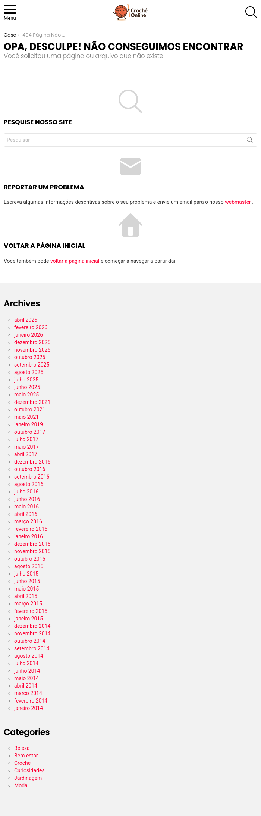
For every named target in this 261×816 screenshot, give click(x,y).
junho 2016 (27, 499)
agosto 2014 (28, 656)
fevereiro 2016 (30, 529)
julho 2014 (26, 663)
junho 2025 (27, 387)
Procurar (249, 141)
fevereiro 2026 (30, 327)
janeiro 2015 (28, 619)
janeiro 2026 (28, 335)
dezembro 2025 (32, 342)
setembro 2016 (31, 477)
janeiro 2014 (28, 708)
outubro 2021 (29, 409)
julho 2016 (26, 492)
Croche (22, 763)
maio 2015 (26, 589)
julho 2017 (26, 439)
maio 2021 (26, 417)
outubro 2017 (29, 432)
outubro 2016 (29, 469)
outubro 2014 (29, 641)
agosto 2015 (28, 566)
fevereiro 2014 (30, 701)
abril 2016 (25, 514)
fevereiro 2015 (30, 611)
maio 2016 (26, 507)
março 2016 (28, 521)
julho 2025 (26, 380)
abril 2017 (25, 454)
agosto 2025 (28, 372)
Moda (21, 785)
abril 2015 (25, 596)
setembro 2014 (31, 648)
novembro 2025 (32, 350)
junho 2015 (27, 581)
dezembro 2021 (32, 402)
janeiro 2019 (28, 424)
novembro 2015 (32, 551)
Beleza (22, 748)
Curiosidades (29, 770)
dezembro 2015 (32, 544)
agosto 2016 (28, 484)
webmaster (238, 202)
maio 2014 (26, 678)
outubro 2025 (29, 357)
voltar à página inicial (75, 261)
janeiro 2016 (28, 536)
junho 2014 (27, 671)
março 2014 (28, 693)
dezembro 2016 (32, 462)
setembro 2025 (31, 365)
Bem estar (26, 756)
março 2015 (28, 604)
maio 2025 (26, 395)
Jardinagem (28, 778)
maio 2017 (26, 447)
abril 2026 (25, 320)
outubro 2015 (29, 559)
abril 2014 (25, 686)
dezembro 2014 (32, 626)
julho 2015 (26, 574)
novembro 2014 (32, 633)
